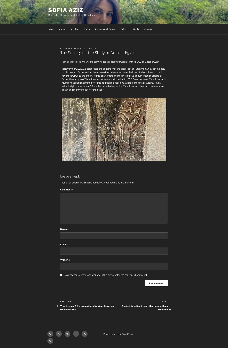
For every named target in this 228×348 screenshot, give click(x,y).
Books (86, 29)
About (62, 29)
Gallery (124, 29)
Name (64, 229)
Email (64, 244)
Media (136, 29)
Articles (74, 29)
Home (51, 29)
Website (65, 259)
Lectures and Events (105, 29)
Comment (66, 189)
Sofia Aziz (65, 10)
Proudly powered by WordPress (118, 334)
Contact (148, 29)
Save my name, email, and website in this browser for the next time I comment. (105, 275)
